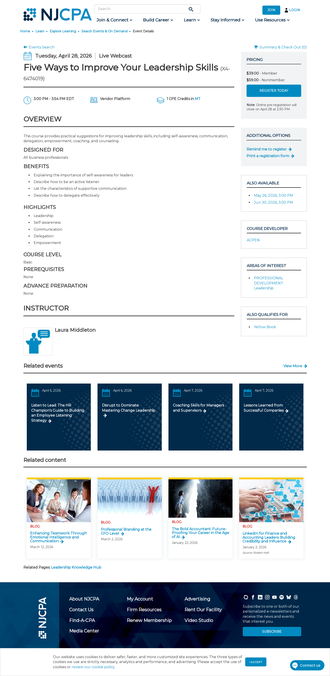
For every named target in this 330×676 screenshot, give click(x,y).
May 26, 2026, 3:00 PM (273, 195)
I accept (255, 662)
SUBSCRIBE (272, 632)
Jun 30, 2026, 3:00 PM (273, 202)
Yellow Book (265, 327)
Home (25, 31)
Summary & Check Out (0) (280, 47)
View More (292, 366)
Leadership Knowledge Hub (76, 567)
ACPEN (253, 240)
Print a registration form (268, 156)
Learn (39, 31)
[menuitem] (114, 20)
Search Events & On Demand (104, 31)
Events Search (38, 47)
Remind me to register (267, 149)
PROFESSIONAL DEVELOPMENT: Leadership (269, 283)
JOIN (271, 10)
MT (198, 99)
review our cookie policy (93, 667)
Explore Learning (63, 31)
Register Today (273, 91)
